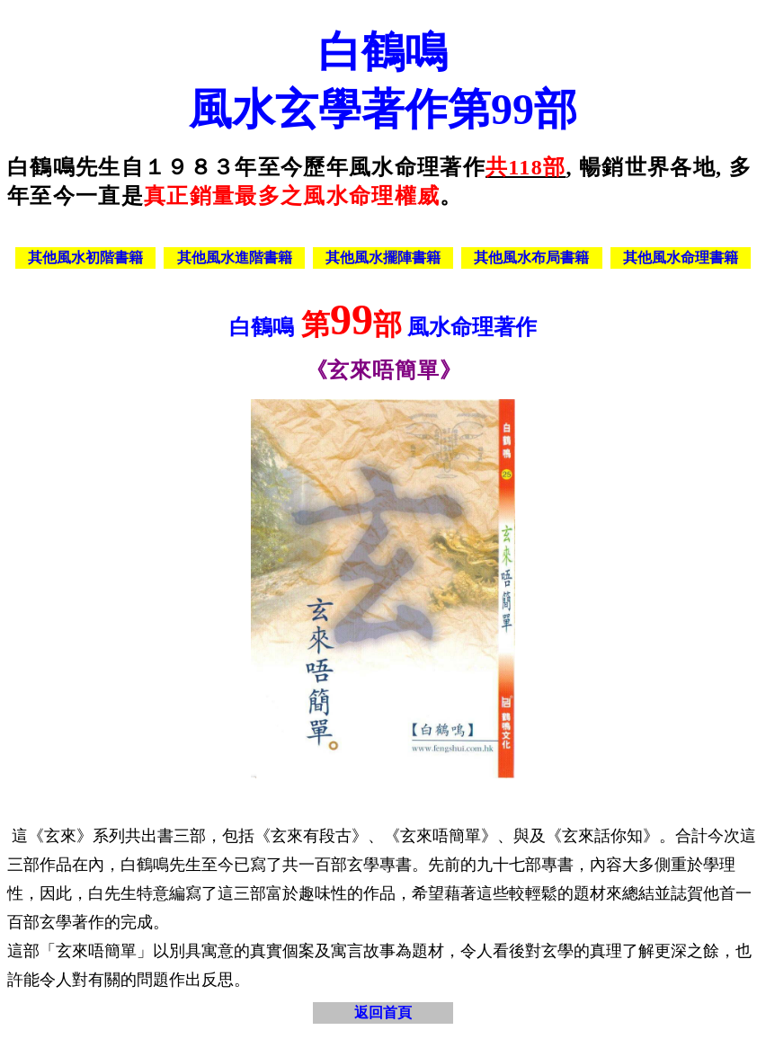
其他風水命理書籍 (680, 257)
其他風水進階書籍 (234, 257)
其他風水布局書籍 (531, 257)
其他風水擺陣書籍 (383, 257)
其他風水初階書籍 (85, 257)
